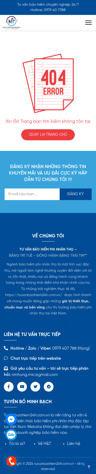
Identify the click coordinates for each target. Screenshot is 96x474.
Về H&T (44, 444)
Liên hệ (73, 444)
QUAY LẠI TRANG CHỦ (48, 135)
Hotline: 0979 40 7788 (48, 10)
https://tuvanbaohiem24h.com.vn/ (33, 295)
